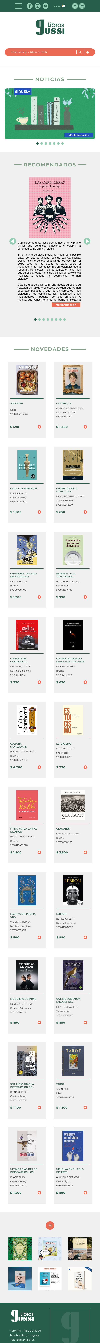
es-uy (59, 6)
